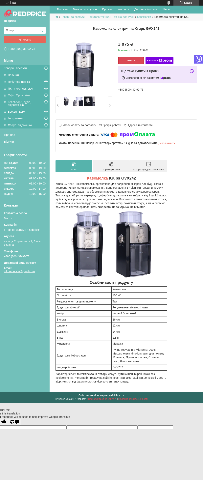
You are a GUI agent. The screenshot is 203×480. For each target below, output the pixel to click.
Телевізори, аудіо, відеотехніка (19, 103)
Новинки (13, 75)
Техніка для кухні (123, 16)
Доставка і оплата (145, 9)
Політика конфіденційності (133, 399)
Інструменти (16, 118)
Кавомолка (97, 178)
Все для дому (17, 111)
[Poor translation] (14, 422)
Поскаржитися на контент (102, 399)
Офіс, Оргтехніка (19, 95)
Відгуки (9, 141)
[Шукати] (41, 30)
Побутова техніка (19, 81)
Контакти (123, 9)
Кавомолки (144, 16)
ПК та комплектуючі (20, 88)
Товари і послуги (15, 68)
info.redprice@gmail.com (19, 271)
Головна (62, 9)
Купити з (159, 60)
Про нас (9, 134)
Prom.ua (120, 395)
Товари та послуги (72, 16)
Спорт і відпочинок (20, 125)
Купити (130, 60)
